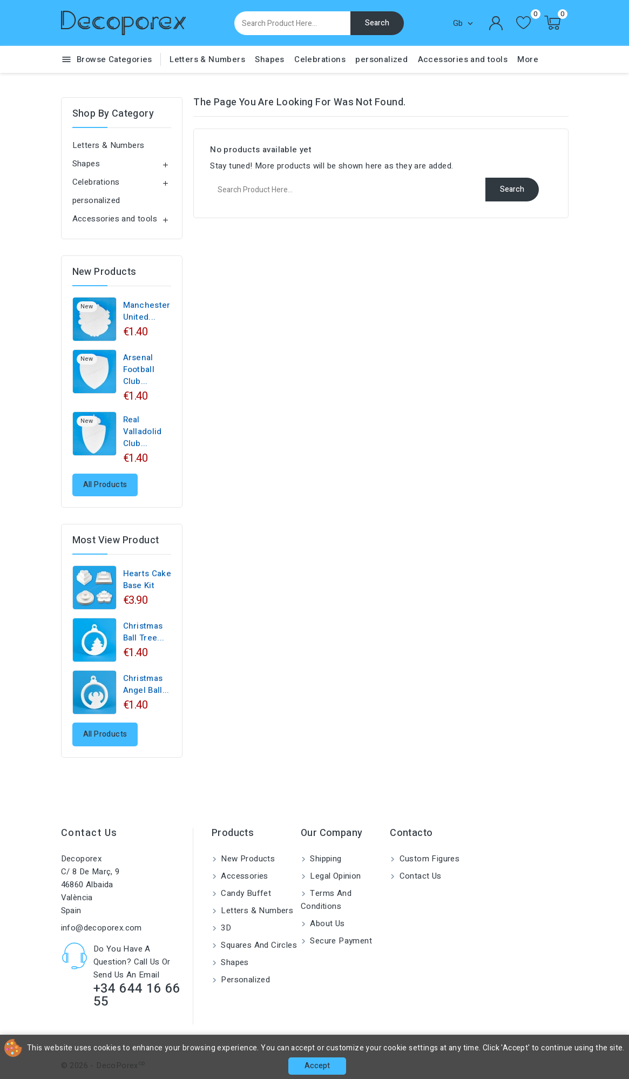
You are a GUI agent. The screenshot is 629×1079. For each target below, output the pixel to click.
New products (247, 859)
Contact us (89, 833)
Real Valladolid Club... (142, 431)
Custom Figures (428, 859)
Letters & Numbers (207, 59)
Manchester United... (147, 311)
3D (225, 928)
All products (105, 484)
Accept (317, 1065)
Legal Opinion (334, 876)
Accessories (243, 876)
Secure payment (340, 941)
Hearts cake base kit (147, 579)
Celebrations (320, 59)
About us (326, 923)
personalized (381, 59)
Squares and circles (258, 945)
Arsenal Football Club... (138, 369)
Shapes (269, 59)
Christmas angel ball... (146, 684)
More (527, 59)
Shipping (325, 859)
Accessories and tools (463, 59)
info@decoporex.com (101, 928)
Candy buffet (245, 893)
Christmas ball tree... (144, 632)
